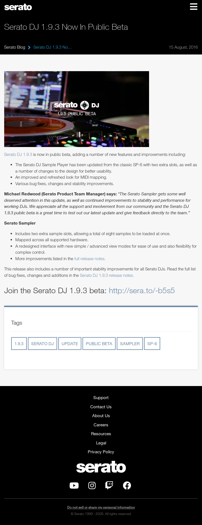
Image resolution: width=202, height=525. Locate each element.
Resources (101, 433)
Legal (101, 442)
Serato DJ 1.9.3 (18, 154)
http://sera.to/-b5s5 (142, 290)
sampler (130, 343)
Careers (101, 424)
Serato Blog (14, 46)
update (70, 343)
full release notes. (90, 258)
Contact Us (101, 406)
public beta (99, 343)
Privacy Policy (101, 451)
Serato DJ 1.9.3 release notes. (107, 275)
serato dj (42, 343)
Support (101, 397)
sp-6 (152, 343)
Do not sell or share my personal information (101, 507)
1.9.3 (18, 343)
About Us (101, 415)
